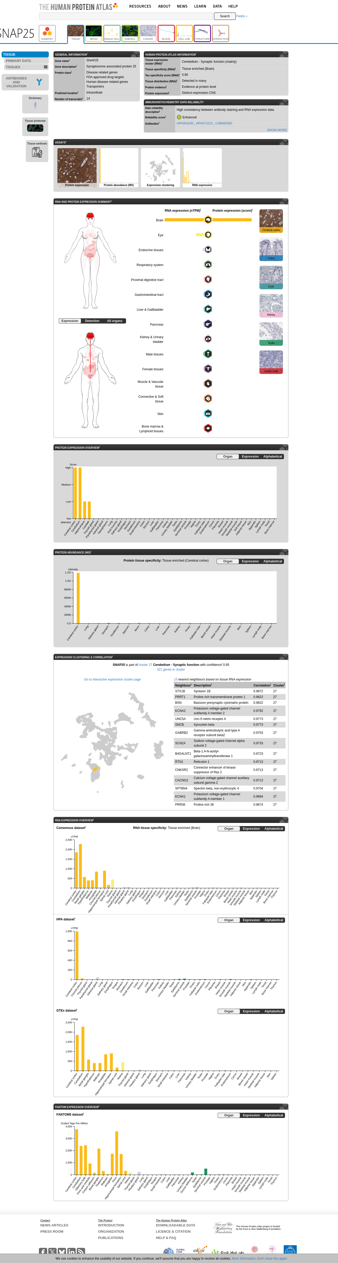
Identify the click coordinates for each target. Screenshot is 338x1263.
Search (225, 16)
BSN (178, 703)
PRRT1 (180, 697)
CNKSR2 (181, 770)
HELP (233, 6)
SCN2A (180, 743)
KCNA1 (180, 796)
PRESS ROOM (51, 1231)
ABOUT (164, 6)
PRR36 (180, 804)
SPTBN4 (181, 788)
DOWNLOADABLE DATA (175, 1225)
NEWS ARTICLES (54, 1225)
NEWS (182, 6)
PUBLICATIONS (110, 1238)
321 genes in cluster (171, 669)
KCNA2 (180, 711)
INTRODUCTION (111, 1225)
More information (244, 1258)
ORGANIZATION (111, 1231)
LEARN (200, 6)
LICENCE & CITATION (173, 1231)
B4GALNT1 (183, 754)
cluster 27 (145, 665)
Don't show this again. (272, 1258)
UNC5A (180, 719)
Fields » (241, 16)
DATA (217, 6)
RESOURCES (140, 6)
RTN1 (179, 762)
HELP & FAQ (166, 1238)
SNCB (179, 724)
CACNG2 (181, 780)
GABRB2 (181, 733)
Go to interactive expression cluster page (112, 679)
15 (175, 679)
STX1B (180, 691)
